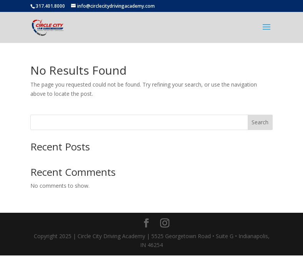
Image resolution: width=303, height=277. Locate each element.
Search (260, 122)
